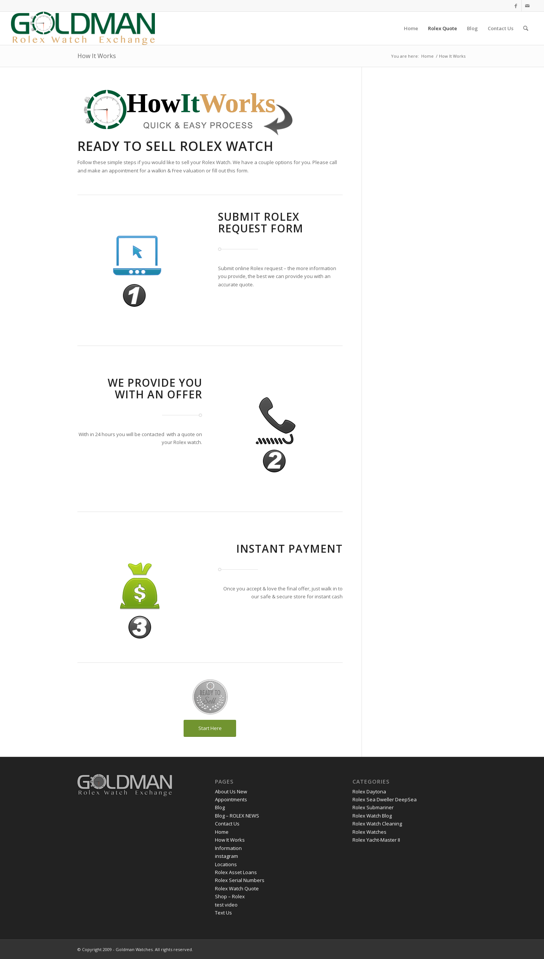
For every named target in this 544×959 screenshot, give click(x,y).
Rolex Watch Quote (237, 888)
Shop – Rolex (230, 896)
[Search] (525, 28)
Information (228, 848)
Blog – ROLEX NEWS (237, 815)
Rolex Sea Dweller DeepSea (384, 799)
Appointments (231, 799)
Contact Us (227, 823)
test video (226, 904)
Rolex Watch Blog (372, 815)
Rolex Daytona (369, 791)
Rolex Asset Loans (236, 872)
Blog (220, 807)
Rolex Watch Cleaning (377, 823)
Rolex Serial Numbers (239, 880)
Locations (226, 864)
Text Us (223, 912)
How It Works (96, 56)
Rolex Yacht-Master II (376, 839)
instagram (226, 856)
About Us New (231, 791)
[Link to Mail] (527, 5)
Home (222, 831)
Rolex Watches (369, 831)
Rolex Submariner (373, 807)
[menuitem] (411, 28)
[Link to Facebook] (515, 5)
